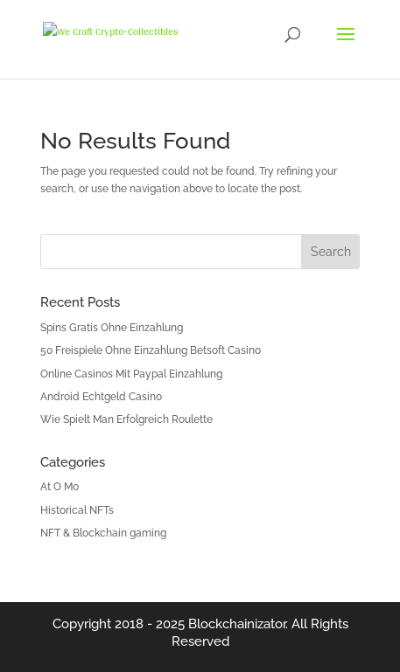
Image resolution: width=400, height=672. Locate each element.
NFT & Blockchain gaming (103, 533)
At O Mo (59, 487)
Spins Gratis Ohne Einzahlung (111, 328)
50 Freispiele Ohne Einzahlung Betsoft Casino (150, 350)
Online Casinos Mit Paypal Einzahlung (131, 374)
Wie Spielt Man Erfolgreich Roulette (126, 419)
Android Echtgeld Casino (101, 397)
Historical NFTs (77, 510)
